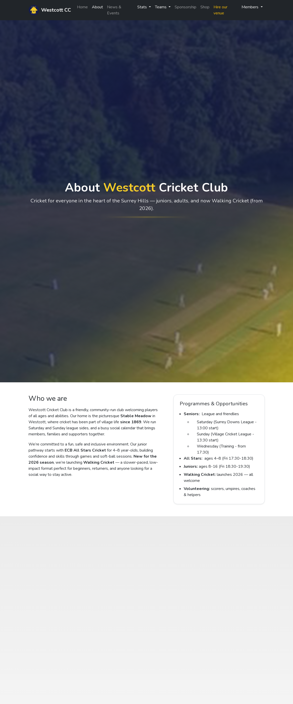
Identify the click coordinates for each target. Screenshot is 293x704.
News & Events (114, 10)
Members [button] (250, 7)
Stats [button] (142, 7)
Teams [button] (161, 7)
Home (82, 7)
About (97, 7)
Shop (204, 7)
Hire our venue (220, 10)
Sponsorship (185, 7)
